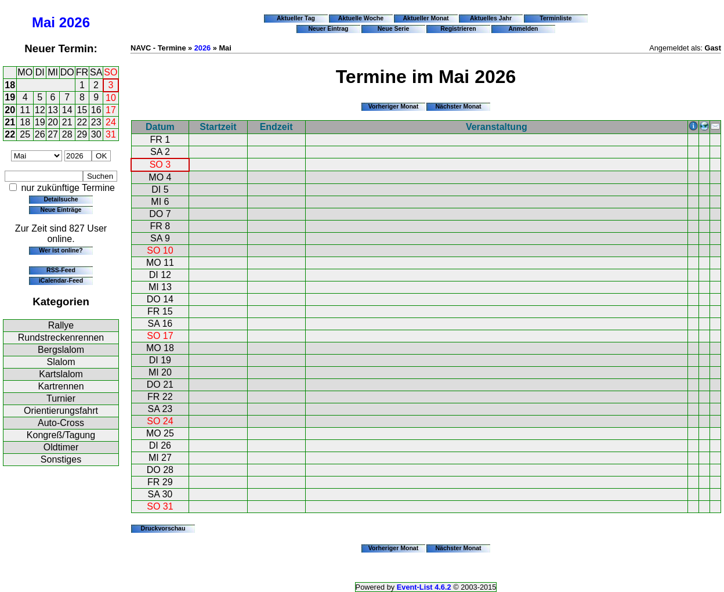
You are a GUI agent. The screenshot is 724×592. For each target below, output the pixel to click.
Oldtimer (61, 447)
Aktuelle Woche (360, 18)
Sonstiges (61, 459)
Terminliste (555, 18)
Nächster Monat (458, 106)
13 (53, 110)
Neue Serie (394, 28)
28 (67, 134)
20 (10, 110)
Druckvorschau (163, 528)
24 (111, 122)
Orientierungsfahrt (61, 411)
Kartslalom (61, 374)
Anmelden (523, 28)
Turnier (60, 398)
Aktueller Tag (296, 18)
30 (96, 134)
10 (111, 98)
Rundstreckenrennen (61, 337)
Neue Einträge (61, 209)
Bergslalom (61, 350)
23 (96, 122)
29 (82, 134)
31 (111, 134)
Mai (43, 22)
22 (82, 122)
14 (67, 110)
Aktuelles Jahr (491, 18)
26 (40, 134)
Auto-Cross (61, 423)
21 (10, 122)
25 (25, 134)
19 (10, 97)
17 (111, 110)
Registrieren (458, 28)
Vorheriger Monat (393, 106)
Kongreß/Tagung (61, 435)
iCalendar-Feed (61, 280)
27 (53, 134)
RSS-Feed (60, 269)
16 (96, 110)
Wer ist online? (60, 250)
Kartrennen (61, 386)
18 (10, 85)
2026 (74, 22)
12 (40, 110)
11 (25, 110)
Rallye (61, 325)
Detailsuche (61, 199)
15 (82, 110)
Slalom (61, 362)
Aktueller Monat (425, 18)
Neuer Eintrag (328, 28)
